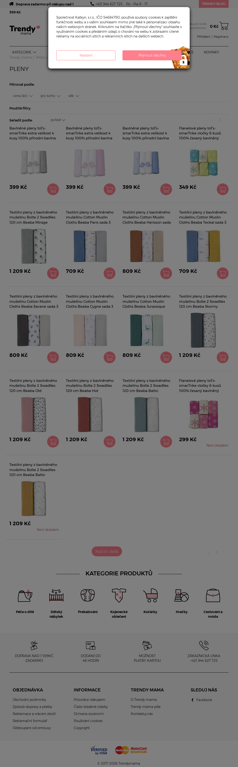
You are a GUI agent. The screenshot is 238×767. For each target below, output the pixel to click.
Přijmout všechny (152, 55)
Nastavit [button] (86, 55)
